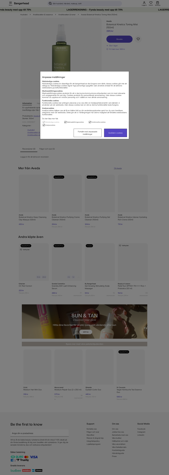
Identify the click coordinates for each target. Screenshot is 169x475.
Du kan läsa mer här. (50, 119)
